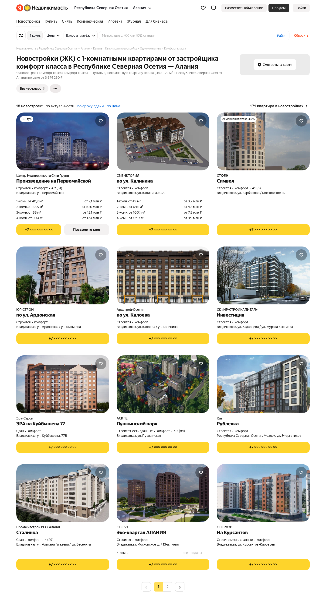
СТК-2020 (224, 527)
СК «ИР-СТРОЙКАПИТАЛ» (237, 309)
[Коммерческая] (90, 21)
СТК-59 (222, 175)
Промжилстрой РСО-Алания (38, 527)
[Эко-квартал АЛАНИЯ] (163, 493)
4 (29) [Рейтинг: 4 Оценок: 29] (49, 540)
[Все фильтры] (21, 35)
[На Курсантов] (263, 493)
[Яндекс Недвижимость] (46, 7)
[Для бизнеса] (155, 21)
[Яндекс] (19, 7)
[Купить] (51, 21)
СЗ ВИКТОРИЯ (128, 175)
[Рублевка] (263, 384)
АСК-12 (122, 418)
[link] (301, 8)
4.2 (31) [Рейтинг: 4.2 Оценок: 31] (56, 188)
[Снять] (67, 21)
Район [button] (281, 36)
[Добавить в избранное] (100, 121)
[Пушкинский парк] (163, 384)
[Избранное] (203, 8)
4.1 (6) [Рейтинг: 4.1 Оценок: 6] (256, 188)
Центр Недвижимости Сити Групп (42, 175)
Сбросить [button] (301, 35)
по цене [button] (113, 106)
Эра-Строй (24, 418)
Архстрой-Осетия (130, 309)
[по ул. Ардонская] (62, 275)
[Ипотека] (115, 21)
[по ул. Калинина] (163, 141)
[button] (213, 8)
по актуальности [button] (60, 106)
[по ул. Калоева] (163, 275)
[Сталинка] (62, 493)
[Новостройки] (29, 21)
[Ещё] (55, 88)
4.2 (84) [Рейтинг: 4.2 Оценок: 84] (179, 431)
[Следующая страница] (180, 587)
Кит (219, 418)
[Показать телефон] (38, 229)
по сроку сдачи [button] (90, 106)
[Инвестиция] (263, 275)
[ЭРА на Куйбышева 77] (62, 384)
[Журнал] (134, 21)
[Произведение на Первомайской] (62, 141)
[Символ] (263, 141)
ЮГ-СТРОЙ (25, 309)
